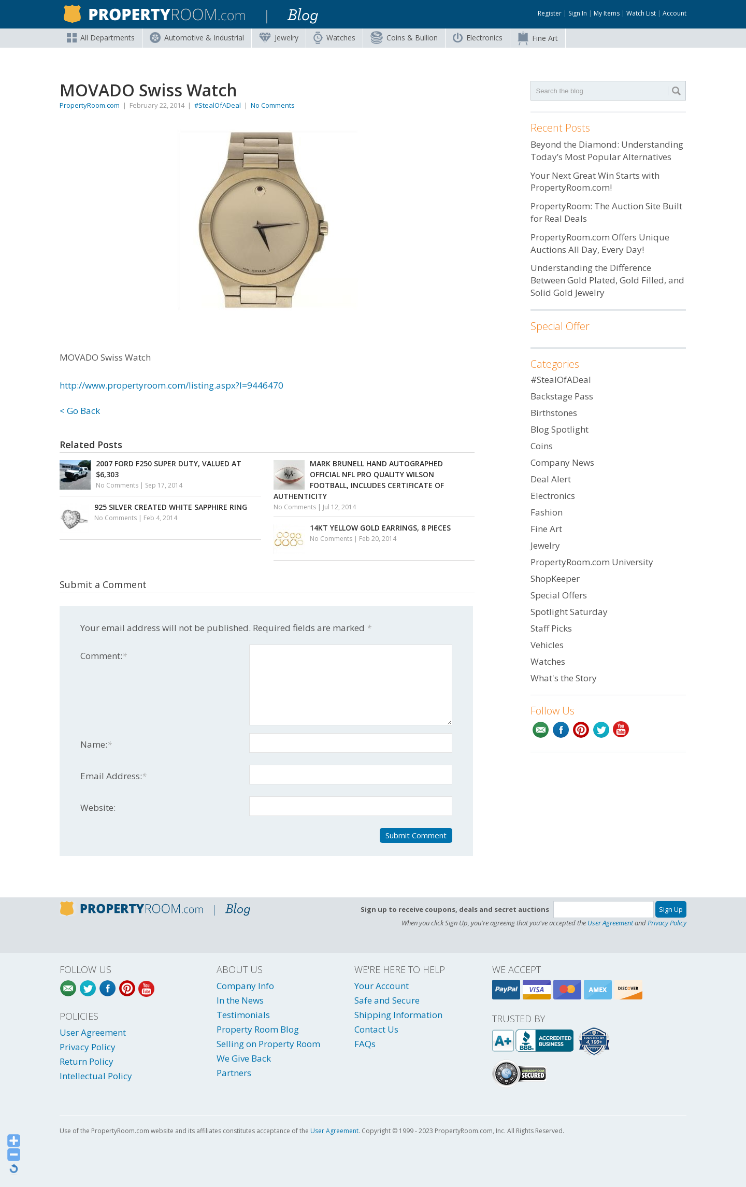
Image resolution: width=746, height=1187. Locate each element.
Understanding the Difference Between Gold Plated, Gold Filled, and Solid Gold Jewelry (607, 280)
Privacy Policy (667, 922)
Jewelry (278, 37)
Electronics (478, 37)
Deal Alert (550, 479)
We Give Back (244, 1058)
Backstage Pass (561, 396)
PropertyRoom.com (90, 105)
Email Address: (113, 776)
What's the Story (563, 678)
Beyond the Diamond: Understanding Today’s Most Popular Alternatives (606, 150)
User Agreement (610, 922)
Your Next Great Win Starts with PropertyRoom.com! (594, 181)
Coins (404, 37)
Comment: (103, 656)
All (101, 37)
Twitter (601, 729)
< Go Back (80, 411)
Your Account (381, 986)
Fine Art (538, 38)
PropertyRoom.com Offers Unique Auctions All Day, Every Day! (599, 243)
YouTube (621, 729)
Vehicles (547, 645)
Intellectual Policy (96, 1076)
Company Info (245, 986)
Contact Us (376, 1029)
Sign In (577, 13)
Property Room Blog (258, 1029)
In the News (240, 1000)
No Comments (273, 105)
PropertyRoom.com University (591, 562)
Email (540, 729)
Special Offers (558, 595)
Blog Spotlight (559, 429)
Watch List (641, 13)
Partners (234, 1073)
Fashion (546, 512)
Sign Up (671, 909)
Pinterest (581, 729)
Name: (96, 744)
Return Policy (86, 1061)
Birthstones (553, 413)
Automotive (197, 37)
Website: (98, 807)
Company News (562, 462)
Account (674, 13)
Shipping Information (398, 1015)
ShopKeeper (555, 578)
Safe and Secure (387, 1000)
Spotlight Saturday (569, 612)
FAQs (365, 1044)
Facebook (560, 729)
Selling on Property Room (268, 1044)
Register (550, 13)
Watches (334, 38)
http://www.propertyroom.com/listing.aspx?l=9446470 (171, 385)
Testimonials (243, 1015)
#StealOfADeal (217, 105)
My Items (607, 13)
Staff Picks (551, 628)
